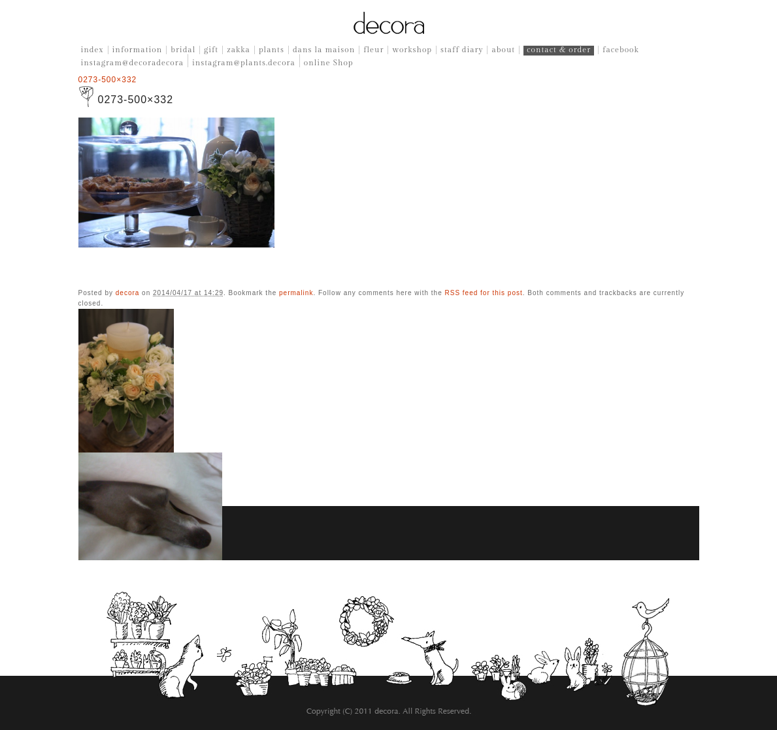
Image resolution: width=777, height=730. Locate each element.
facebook (621, 49)
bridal (183, 49)
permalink (296, 292)
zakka (238, 49)
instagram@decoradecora (132, 62)
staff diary (461, 49)
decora (128, 292)
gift (211, 49)
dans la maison (324, 49)
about (503, 49)
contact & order (559, 49)
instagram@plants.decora (243, 62)
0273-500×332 (107, 79)
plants (271, 49)
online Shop (329, 62)
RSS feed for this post (483, 292)
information (137, 49)
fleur (373, 49)
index (92, 49)
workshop (412, 49)
